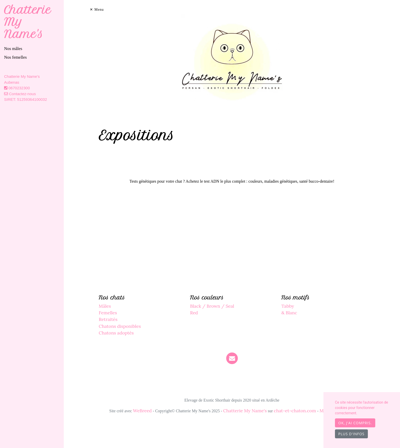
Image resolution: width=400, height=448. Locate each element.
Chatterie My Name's (245, 411)
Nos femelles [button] (15, 57)
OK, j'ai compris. (355, 422)
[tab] (34, 48)
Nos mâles (13, 48)
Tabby (287, 306)
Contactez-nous (20, 94)
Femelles (108, 313)
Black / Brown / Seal (212, 306)
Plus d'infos (351, 433)
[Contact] (232, 358)
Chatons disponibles (120, 326)
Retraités (108, 319)
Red (194, 313)
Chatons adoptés (116, 333)
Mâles (105, 306)
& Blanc (289, 313)
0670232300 (19, 88)
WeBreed (142, 411)
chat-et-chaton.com (295, 411)
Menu (99, 9)
